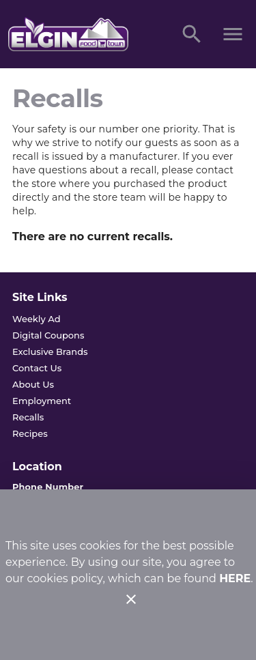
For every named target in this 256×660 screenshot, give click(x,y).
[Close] (131, 599)
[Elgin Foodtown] (80, 34)
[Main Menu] (233, 34)
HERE (235, 578)
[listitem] (36, 319)
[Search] (192, 34)
